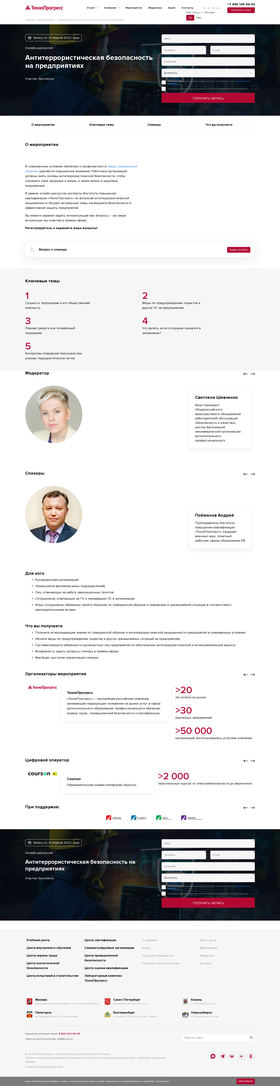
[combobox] (208, 73)
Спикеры (155, 125)
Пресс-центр (208, 940)
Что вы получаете (220, 125)
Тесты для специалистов (158, 955)
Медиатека (155, 7)
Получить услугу (241, 10)
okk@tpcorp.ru (65, 1038)
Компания (110, 7)
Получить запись (208, 98)
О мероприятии (43, 125)
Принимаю (245, 1081)
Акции (171, 7)
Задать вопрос (238, 249)
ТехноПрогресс (44, 1053)
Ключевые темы (102, 125)
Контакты (187, 7)
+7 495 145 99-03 (241, 4)
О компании (149, 940)
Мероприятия (134, 7)
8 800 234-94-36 (69, 1033)
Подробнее (163, 1081)
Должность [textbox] (170, 72)
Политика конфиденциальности (44, 1066)
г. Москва (213, 8)
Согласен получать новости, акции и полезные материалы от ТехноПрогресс (208, 89)
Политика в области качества (161, 963)
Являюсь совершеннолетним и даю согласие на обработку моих (209, 82)
